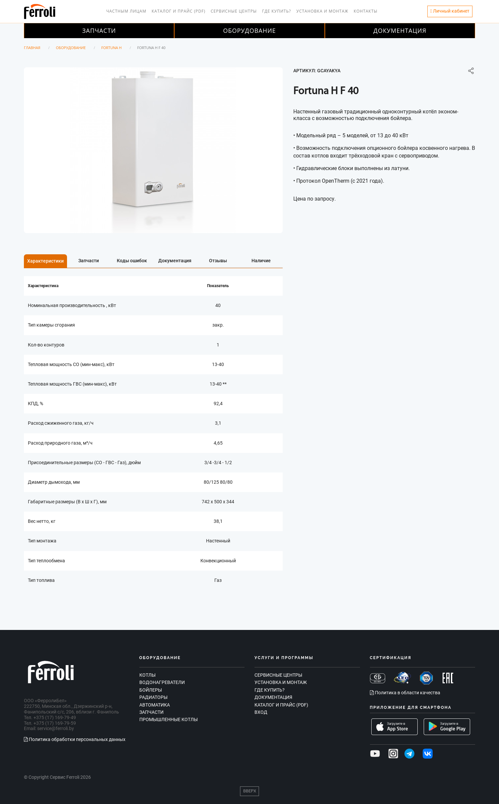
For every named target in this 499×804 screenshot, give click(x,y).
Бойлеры (150, 690)
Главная (32, 47)
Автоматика (154, 705)
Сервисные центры (234, 11)
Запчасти (99, 30)
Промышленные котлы (168, 719)
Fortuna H (111, 47)
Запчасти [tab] (88, 260)
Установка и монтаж (322, 11)
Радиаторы (153, 697)
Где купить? (276, 11)
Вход (260, 712)
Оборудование (249, 30)
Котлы (147, 675)
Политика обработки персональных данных (74, 739)
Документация (400, 30)
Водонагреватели (162, 682)
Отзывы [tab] (218, 260)
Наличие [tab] (261, 260)
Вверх (249, 790)
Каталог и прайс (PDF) (178, 11)
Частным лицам (126, 11)
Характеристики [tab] (45, 261)
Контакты (366, 11)
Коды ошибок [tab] (132, 260)
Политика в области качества (405, 692)
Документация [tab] (174, 260)
